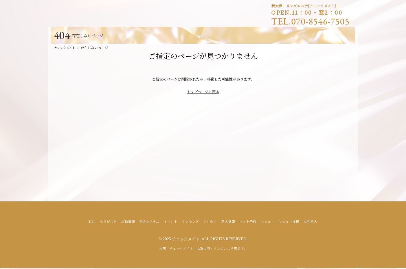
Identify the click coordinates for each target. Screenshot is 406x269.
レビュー (267, 222)
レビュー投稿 (289, 222)
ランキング (190, 222)
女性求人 (310, 222)
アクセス (210, 222)
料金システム (149, 222)
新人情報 (228, 222)
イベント (170, 222)
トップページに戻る (203, 92)
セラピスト (108, 222)
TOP (91, 222)
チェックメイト (186, 240)
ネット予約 (247, 222)
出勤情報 (128, 222)
